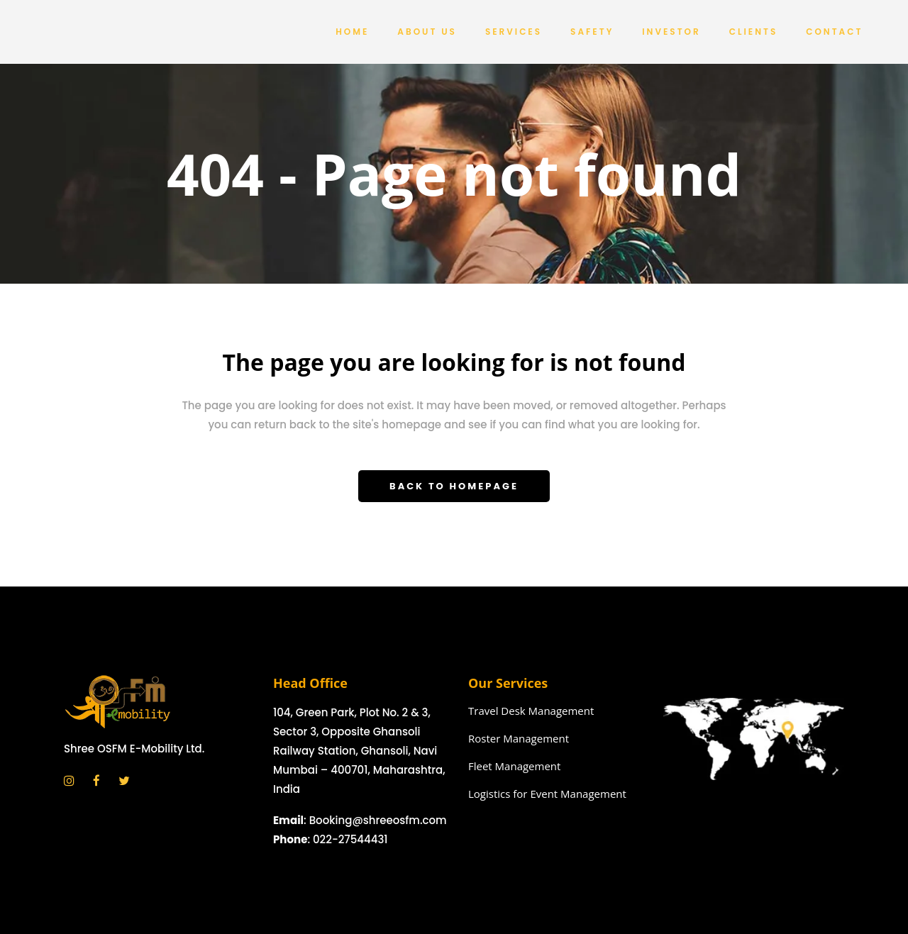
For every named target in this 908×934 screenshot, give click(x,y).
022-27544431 (350, 839)
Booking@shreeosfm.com (378, 820)
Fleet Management (514, 766)
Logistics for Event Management (547, 793)
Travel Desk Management (531, 711)
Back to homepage (454, 486)
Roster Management (518, 738)
